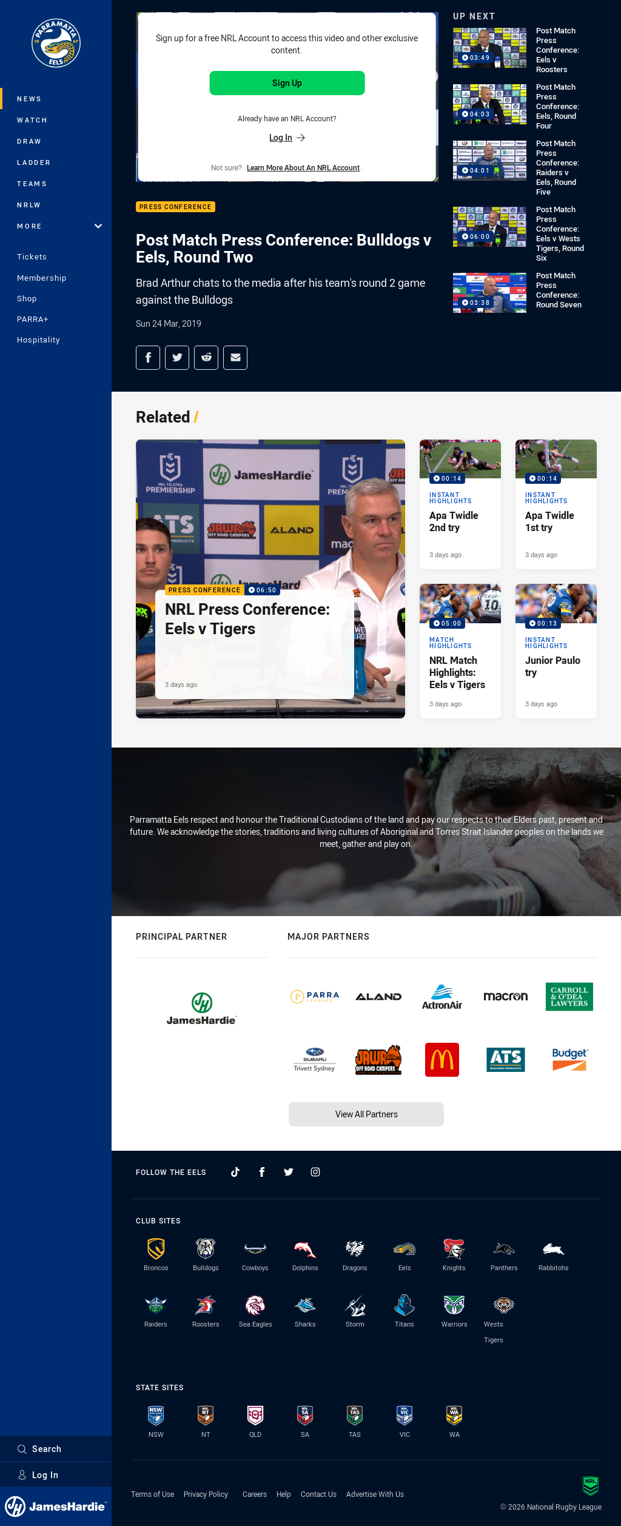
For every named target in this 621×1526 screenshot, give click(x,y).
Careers (255, 1494)
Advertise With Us (375, 1494)
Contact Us (319, 1494)
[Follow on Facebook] (262, 1172)
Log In (38, 1475)
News (29, 98)
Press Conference (175, 207)
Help (284, 1494)
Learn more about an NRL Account (303, 167)
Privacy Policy (206, 1494)
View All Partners (366, 1114)
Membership (42, 277)
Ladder (34, 162)
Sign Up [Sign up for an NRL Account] (287, 83)
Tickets (32, 256)
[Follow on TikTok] (235, 1172)
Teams (32, 183)
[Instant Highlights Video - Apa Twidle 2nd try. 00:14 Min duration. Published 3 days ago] (460, 504)
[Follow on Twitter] (289, 1172)
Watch (33, 119)
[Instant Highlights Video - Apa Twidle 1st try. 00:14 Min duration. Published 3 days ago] (556, 504)
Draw (29, 141)
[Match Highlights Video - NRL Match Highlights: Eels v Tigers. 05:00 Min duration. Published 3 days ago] (460, 651)
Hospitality (38, 339)
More (59, 225)
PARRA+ (33, 318)
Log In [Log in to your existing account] (286, 137)
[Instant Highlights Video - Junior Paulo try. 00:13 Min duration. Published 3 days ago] (556, 651)
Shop (27, 298)
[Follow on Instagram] (315, 1172)
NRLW (29, 204)
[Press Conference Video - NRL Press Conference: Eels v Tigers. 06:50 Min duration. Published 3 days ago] (270, 579)
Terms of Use (152, 1494)
